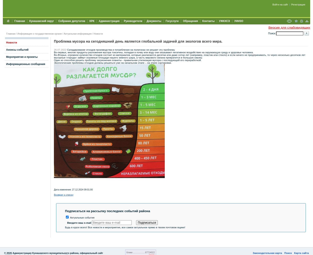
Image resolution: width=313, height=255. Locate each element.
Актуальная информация (78, 33)
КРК (92, 21)
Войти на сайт (280, 4)
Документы (154, 21)
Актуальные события (80, 217)
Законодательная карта (267, 253)
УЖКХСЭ (224, 21)
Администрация (109, 21)
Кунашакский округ (41, 21)
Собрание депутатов (71, 21)
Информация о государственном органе (39, 33)
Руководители (133, 21)
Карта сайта (301, 253)
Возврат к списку (63, 194)
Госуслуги (172, 21)
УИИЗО (238, 21)
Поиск (288, 253)
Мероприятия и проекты (22, 56)
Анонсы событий (17, 49)
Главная (19, 21)
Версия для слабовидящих (289, 27)
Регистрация (298, 4)
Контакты (208, 21)
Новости (98, 33)
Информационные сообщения (25, 64)
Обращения (190, 21)
